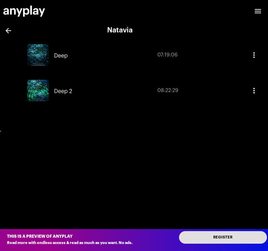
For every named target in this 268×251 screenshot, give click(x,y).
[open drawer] (258, 11)
